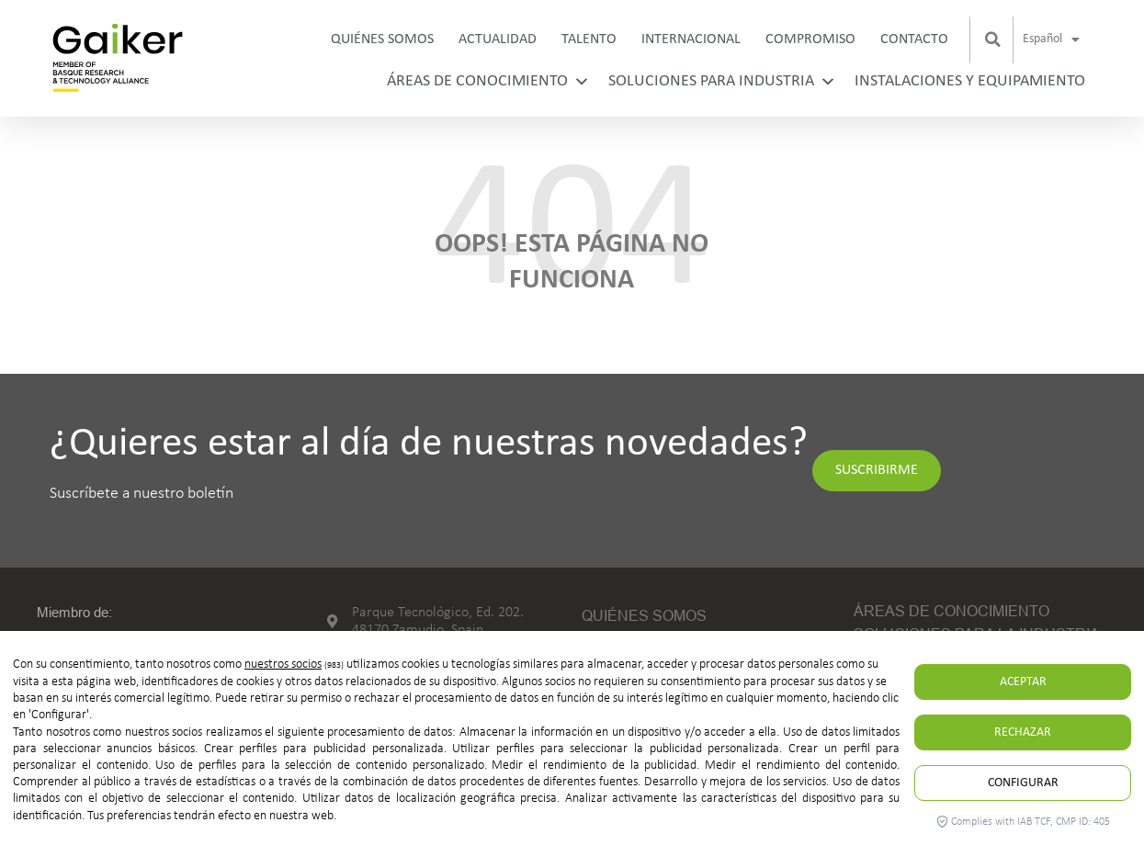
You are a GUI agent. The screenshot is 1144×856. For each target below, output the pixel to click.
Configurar (1023, 783)
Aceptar (1023, 682)
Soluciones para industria (722, 81)
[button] (993, 39)
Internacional (691, 39)
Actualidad (498, 39)
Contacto (914, 39)
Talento (589, 39)
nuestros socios (283, 664)
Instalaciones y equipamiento (970, 81)
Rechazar (1022, 732)
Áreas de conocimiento (488, 81)
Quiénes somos (382, 39)
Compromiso (810, 39)
